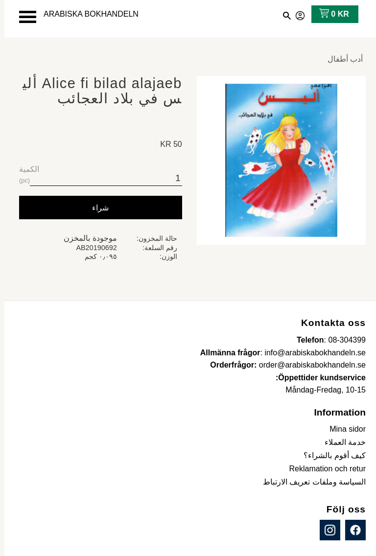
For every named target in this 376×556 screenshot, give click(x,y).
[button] (23, 16)
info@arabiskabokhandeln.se (310, 352)
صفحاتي (296, 14)
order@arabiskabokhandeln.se (308, 365)
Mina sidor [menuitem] (343, 429)
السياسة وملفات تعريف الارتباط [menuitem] (309, 482)
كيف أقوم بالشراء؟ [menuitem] (330, 455)
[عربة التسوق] (328, 14)
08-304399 (342, 340)
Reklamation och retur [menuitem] (322, 468)
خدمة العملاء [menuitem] (340, 442)
